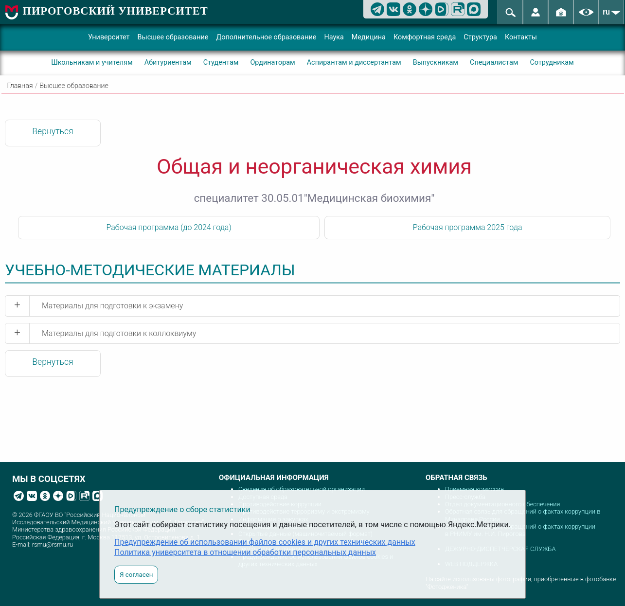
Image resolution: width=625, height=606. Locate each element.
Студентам (221, 62)
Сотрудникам (551, 62)
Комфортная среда (424, 37)
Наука (333, 37)
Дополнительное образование (266, 37)
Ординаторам (272, 62)
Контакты (521, 37)
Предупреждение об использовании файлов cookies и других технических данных (264, 542)
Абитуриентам (168, 62)
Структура (480, 37)
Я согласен (136, 574)
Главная (20, 86)
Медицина (369, 37)
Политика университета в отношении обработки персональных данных (245, 552)
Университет (109, 37)
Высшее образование (173, 37)
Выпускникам (435, 62)
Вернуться (52, 131)
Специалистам (494, 62)
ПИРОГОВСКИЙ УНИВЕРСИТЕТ (115, 11)
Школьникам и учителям (92, 62)
